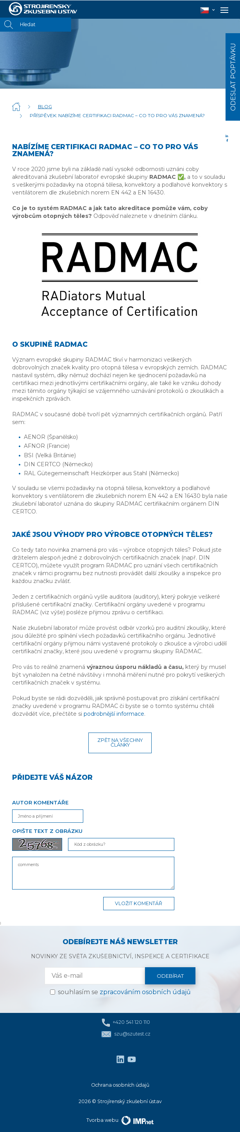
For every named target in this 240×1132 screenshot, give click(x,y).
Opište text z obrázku (47, 831)
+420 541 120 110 (126, 1022)
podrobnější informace (114, 713)
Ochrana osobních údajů (120, 1085)
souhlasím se (124, 992)
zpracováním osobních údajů (145, 992)
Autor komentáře (40, 802)
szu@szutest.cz (125, 1034)
